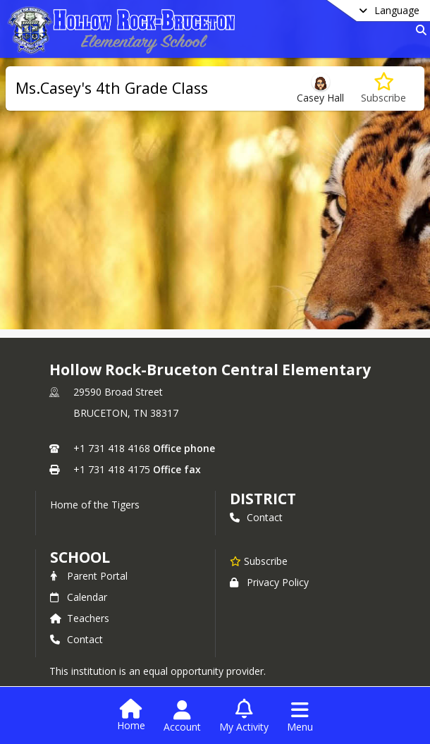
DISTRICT (263, 498)
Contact (256, 517)
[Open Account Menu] (182, 716)
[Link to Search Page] (418, 30)
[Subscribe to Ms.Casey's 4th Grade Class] (383, 88)
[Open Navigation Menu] (300, 716)
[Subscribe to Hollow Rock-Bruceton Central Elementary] (259, 560)
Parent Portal (89, 576)
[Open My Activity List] (244, 716)
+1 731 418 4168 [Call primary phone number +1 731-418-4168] (111, 448)
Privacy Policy (269, 582)
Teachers (79, 618)
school (80, 557)
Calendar (78, 597)
